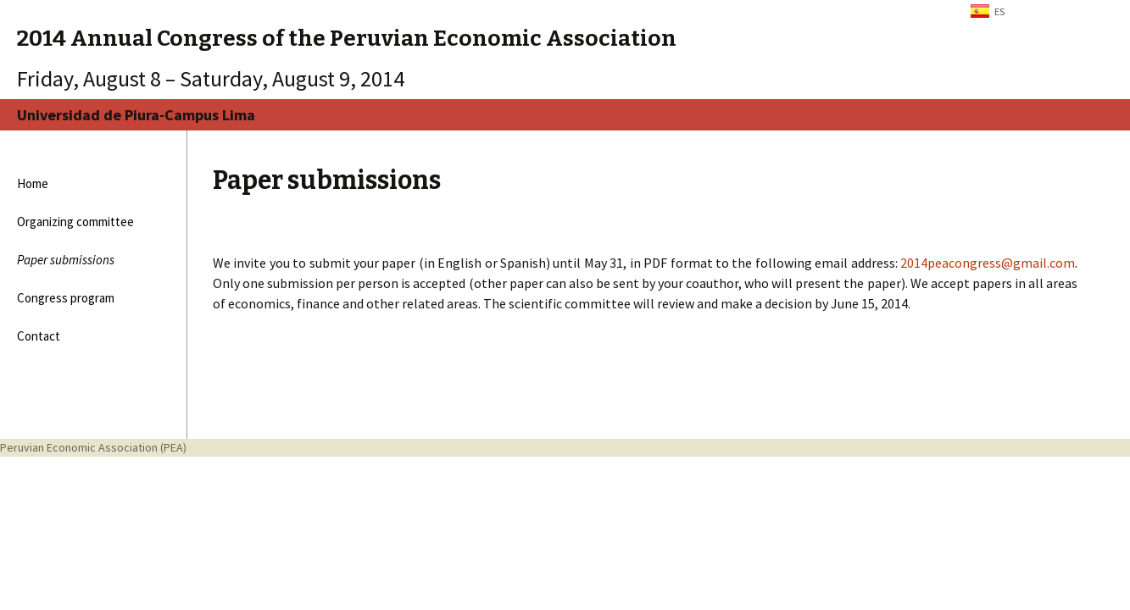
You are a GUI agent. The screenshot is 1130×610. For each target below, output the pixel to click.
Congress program (65, 298)
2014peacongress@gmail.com (987, 262)
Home (32, 183)
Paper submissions (65, 260)
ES (999, 11)
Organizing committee (75, 222)
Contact (38, 336)
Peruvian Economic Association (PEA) (93, 447)
